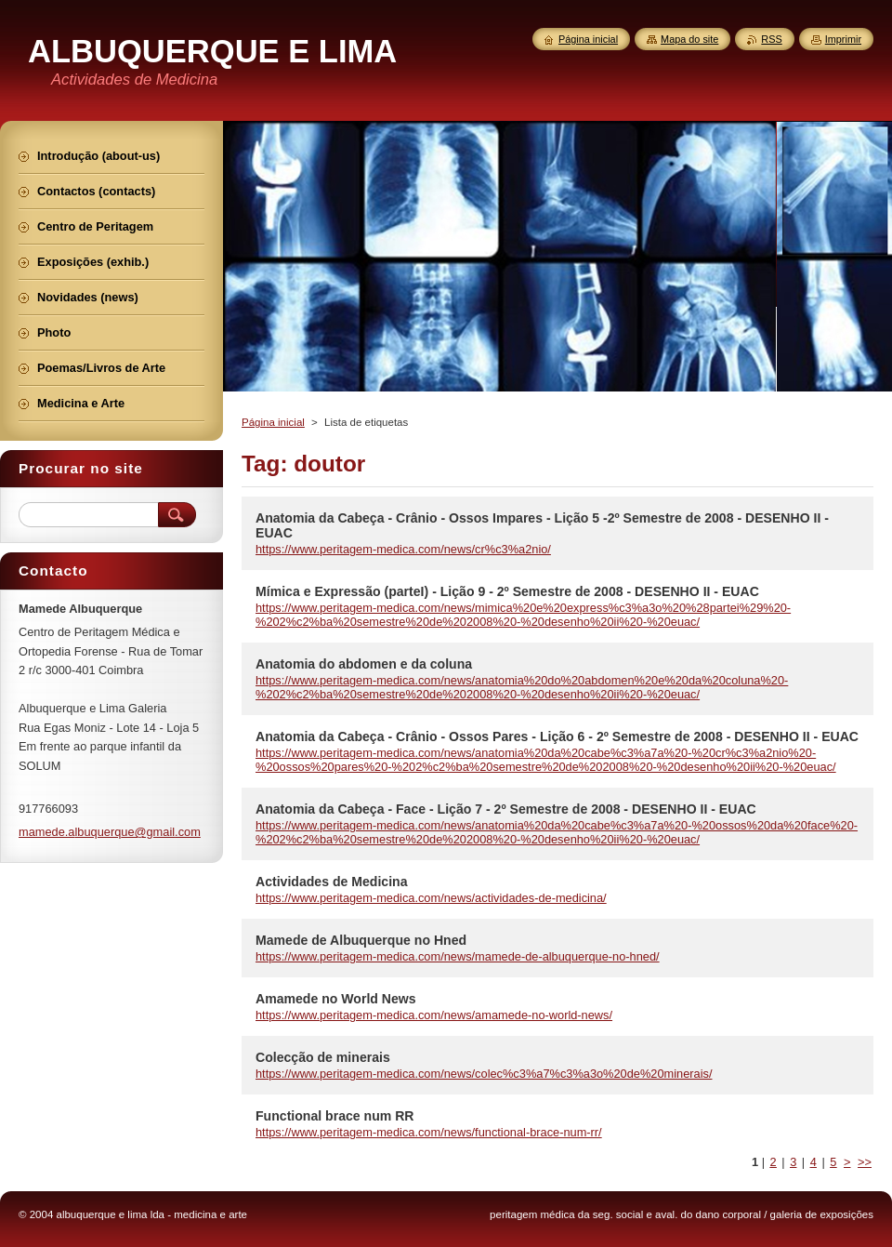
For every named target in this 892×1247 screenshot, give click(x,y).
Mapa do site (689, 39)
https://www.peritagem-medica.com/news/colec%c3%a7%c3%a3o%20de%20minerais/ (484, 1074)
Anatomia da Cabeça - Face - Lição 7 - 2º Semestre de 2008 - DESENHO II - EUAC (506, 809)
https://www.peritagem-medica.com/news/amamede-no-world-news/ (434, 1015)
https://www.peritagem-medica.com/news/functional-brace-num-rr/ (429, 1132)
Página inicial (273, 422)
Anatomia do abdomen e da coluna (364, 664)
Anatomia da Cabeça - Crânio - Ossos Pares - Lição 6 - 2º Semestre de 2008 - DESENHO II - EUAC (557, 736)
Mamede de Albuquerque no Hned (361, 940)
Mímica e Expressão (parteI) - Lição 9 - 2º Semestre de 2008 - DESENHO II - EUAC (507, 591)
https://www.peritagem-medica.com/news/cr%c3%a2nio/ (403, 549)
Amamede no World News (336, 998)
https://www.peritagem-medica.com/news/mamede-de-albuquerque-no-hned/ (458, 956)
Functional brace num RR (335, 1115)
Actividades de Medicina (332, 881)
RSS (771, 39)
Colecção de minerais (323, 1057)
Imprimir (843, 39)
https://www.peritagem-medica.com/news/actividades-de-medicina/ (431, 898)
